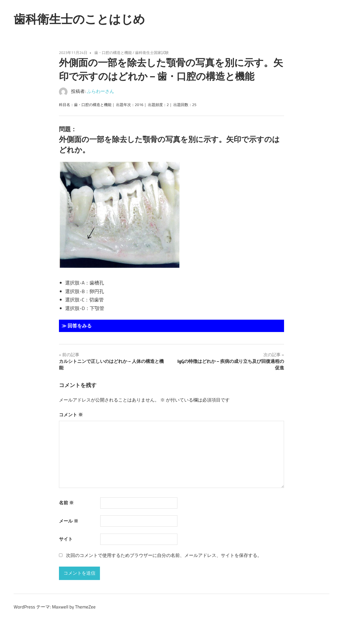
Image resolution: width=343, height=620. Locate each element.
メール (68, 520)
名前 (66, 502)
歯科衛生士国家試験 (152, 52)
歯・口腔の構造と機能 (113, 52)
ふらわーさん (100, 91)
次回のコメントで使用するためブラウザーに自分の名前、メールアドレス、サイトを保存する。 (164, 555)
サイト (66, 538)
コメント (71, 414)
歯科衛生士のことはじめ (79, 19)
